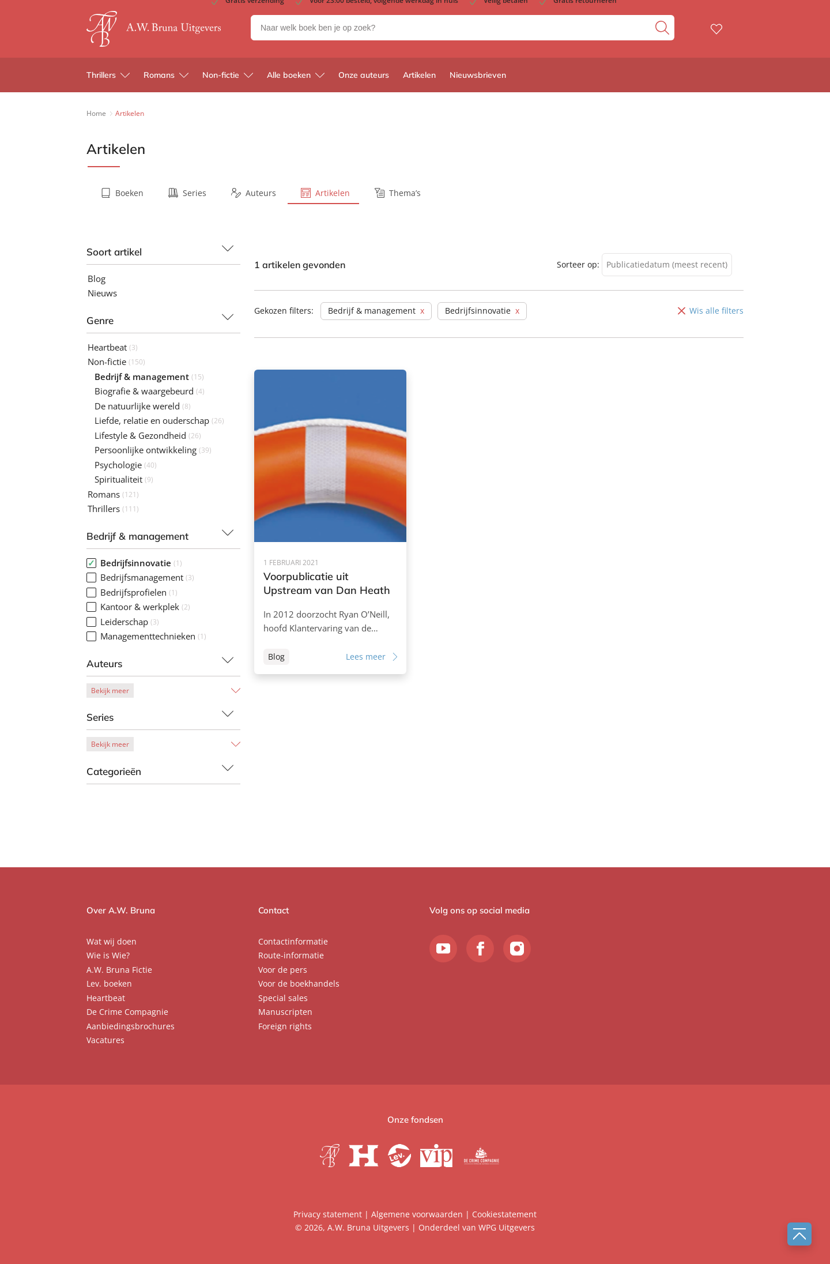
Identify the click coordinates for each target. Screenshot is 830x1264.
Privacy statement (327, 1214)
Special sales (283, 997)
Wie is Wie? (108, 955)
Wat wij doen (111, 941)
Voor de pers (282, 969)
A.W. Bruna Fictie (119, 969)
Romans (159, 75)
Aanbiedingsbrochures (130, 1026)
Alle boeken (289, 75)
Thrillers (101, 75)
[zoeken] (663, 27)
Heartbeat (105, 997)
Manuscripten (285, 1011)
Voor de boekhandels (298, 983)
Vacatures (105, 1039)
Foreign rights (285, 1026)
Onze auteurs (363, 75)
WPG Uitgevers (506, 1227)
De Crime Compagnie (127, 1011)
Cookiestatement (504, 1214)
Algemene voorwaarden (417, 1214)
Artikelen (419, 75)
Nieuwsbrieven (478, 75)
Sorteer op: (578, 264)
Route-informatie (291, 955)
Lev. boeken (109, 983)
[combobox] (667, 265)
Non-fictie (220, 75)
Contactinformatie (293, 941)
